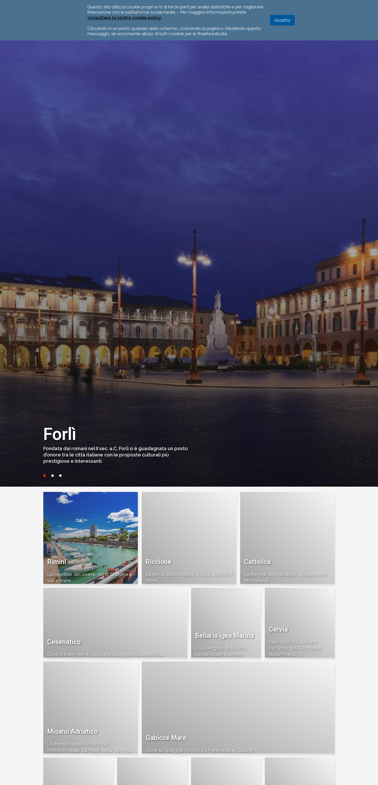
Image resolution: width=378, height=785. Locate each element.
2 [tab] (52, 475)
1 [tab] (44, 475)
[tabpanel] (189, 251)
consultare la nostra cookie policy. (124, 17)
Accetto (282, 20)
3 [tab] (60, 475)
